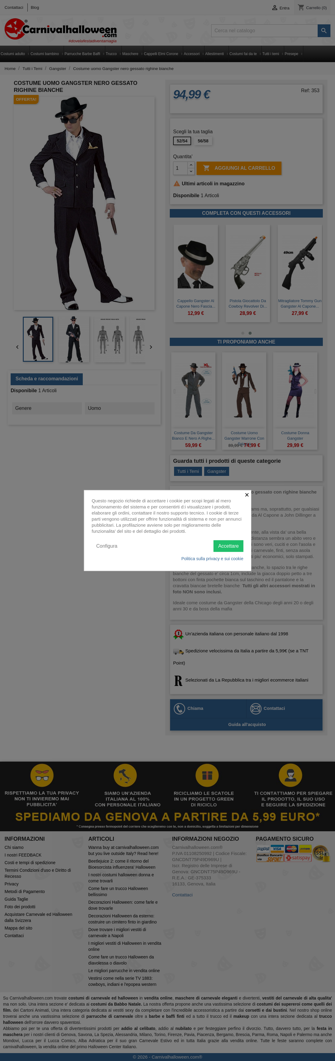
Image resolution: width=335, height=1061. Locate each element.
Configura (106, 545)
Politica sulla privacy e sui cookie (212, 558)
